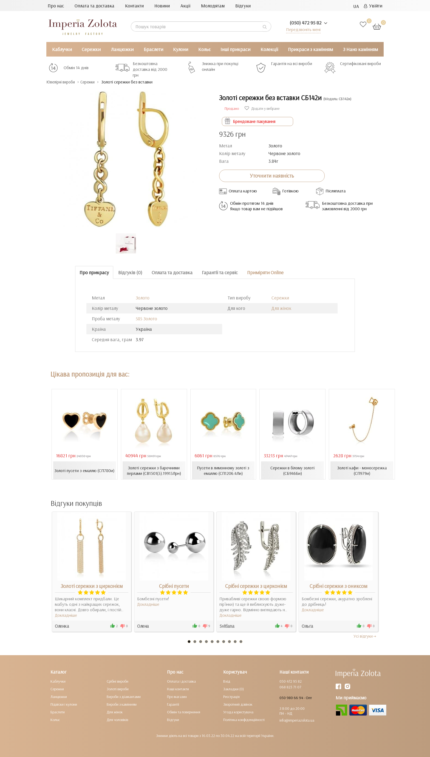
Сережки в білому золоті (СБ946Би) (292, 470)
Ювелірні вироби (63, 82)
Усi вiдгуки (365, 635)
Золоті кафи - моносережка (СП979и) (361, 470)
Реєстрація (231, 696)
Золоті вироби (118, 688)
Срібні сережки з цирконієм (256, 585)
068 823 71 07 (290, 686)
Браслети (153, 49)
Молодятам (213, 6)
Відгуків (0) (130, 272)
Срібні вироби (117, 681)
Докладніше (66, 615)
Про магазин (177, 696)
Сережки (91, 49)
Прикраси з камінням (310, 49)
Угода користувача (238, 711)
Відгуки (243, 6)
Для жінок (281, 308)
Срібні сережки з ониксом (338, 585)
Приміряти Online (265, 272)
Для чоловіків (117, 719)
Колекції (269, 49)
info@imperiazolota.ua (296, 719)
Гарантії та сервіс (220, 272)
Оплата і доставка (181, 681)
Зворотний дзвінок (237, 704)
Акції (185, 6)
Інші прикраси (235, 49)
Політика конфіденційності (244, 719)
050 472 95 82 (290, 681)
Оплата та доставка (94, 6)
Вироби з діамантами (124, 696)
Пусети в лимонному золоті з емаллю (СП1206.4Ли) (223, 470)
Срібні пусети (174, 585)
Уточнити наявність (272, 175)
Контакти (134, 6)
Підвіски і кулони (63, 704)
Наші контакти (178, 688)
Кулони (180, 49)
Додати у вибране (262, 108)
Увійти (373, 6)
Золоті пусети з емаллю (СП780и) (84, 470)
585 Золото (146, 318)
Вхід (226, 681)
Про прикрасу (94, 272)
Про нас (56, 6)
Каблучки (62, 49)
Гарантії (173, 704)
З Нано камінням (360, 49)
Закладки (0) (233, 688)
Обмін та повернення (183, 711)
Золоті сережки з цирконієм (92, 585)
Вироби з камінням (122, 704)
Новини (162, 6)
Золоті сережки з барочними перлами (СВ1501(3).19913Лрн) (154, 470)
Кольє (204, 49)
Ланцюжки (122, 49)
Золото (142, 298)
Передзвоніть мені (302, 29)
